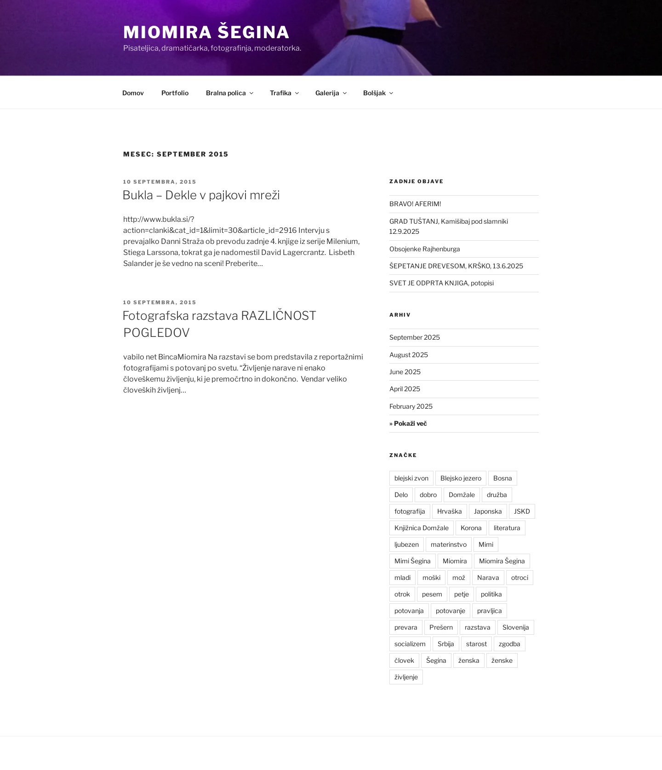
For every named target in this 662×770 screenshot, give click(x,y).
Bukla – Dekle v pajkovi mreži (201, 195)
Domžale (462, 494)
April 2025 (404, 389)
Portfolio (174, 93)
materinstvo (449, 544)
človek (404, 660)
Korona (471, 528)
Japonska (488, 511)
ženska (468, 660)
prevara (405, 627)
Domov (133, 93)
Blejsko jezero (460, 478)
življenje (406, 677)
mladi (402, 577)
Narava (488, 577)
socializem (410, 644)
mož (458, 577)
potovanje (450, 610)
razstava (478, 627)
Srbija (446, 644)
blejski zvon (411, 478)
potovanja (409, 610)
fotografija (409, 511)
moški (431, 577)
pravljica (489, 610)
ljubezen (406, 544)
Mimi (486, 544)
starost (476, 644)
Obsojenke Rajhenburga (424, 249)
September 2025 (414, 337)
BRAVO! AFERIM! (415, 204)
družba (497, 494)
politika (491, 594)
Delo (401, 494)
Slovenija (515, 627)
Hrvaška (449, 511)
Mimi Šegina (412, 561)
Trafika (285, 93)
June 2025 (405, 372)
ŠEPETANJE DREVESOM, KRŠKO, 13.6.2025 (456, 266)
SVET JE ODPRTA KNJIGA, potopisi (441, 283)
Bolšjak (378, 93)
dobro (428, 494)
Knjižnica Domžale (421, 528)
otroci (519, 577)
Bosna (502, 478)
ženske (502, 660)
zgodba (509, 644)
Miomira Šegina (207, 32)
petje (461, 594)
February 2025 (411, 406)
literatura (507, 528)
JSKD (522, 511)
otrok (402, 594)
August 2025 (408, 355)
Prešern (441, 627)
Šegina (436, 660)
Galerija (331, 93)
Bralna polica (230, 93)
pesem (432, 594)
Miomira (455, 561)
